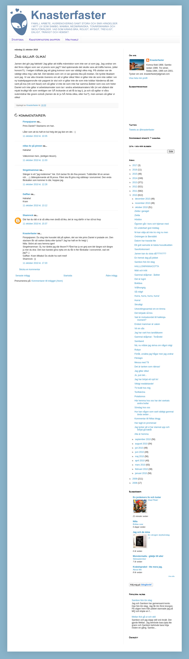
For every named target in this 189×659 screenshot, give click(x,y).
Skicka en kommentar (29, 269)
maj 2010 (140, 456)
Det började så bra (143, 313)
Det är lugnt (140, 279)
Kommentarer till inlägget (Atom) (47, 281)
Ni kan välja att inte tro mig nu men (151, 232)
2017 (135, 165)
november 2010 (143, 203)
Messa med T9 (141, 362)
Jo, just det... (140, 375)
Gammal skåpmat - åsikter (147, 275)
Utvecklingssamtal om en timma (149, 309)
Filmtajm (138, 358)
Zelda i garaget (141, 211)
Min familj (71, 39)
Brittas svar (138, 524)
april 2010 (140, 460)
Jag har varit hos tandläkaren (148, 332)
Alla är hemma (141, 434)
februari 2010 (141, 469)
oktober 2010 (141, 207)
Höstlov (138, 219)
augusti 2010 (141, 443)
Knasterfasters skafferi (44, 39)
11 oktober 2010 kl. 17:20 (35, 263)
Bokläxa (138, 283)
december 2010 (143, 199)
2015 (135, 174)
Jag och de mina (141, 532)
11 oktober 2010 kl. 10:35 (35, 136)
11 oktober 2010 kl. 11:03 (35, 160)
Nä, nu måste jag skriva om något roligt (153, 345)
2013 (135, 182)
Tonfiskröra (139, 392)
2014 (135, 178)
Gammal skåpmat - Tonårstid (148, 337)
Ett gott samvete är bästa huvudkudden (153, 245)
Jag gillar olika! (141, 371)
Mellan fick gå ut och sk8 (144, 617)
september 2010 (143, 439)
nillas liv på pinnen (32, 146)
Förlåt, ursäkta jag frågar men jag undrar (154, 354)
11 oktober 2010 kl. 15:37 (35, 223)
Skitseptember (139, 559)
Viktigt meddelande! (144, 383)
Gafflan (26, 194)
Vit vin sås (139, 328)
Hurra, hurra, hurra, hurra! (146, 296)
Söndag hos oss (142, 407)
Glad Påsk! (153, 500)
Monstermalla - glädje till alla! (148, 556)
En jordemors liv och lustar (147, 497)
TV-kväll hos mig (142, 388)
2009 (135, 478)
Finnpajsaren (29, 121)
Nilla (135, 521)
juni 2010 (139, 452)
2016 (135, 169)
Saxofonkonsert (142, 249)
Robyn (137, 349)
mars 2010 (140, 464)
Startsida (18, 39)
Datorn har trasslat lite (145, 240)
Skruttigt (138, 304)
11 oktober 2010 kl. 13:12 (35, 205)
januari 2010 (141, 473)
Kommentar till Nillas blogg (147, 418)
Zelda (137, 215)
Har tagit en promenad (145, 423)
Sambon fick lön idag (144, 262)
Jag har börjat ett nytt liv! (146, 379)
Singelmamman (31, 170)
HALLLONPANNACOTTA (146, 266)
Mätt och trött (140, 270)
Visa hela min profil (138, 78)
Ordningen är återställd (145, 236)
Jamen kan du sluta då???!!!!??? (150, 253)
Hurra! (137, 300)
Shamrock (28, 215)
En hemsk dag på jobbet (146, 258)
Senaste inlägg (22, 275)
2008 (135, 483)
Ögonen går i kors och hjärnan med (151, 224)
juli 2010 (139, 448)
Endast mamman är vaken (147, 324)
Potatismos (139, 396)
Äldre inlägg (111, 275)
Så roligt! (138, 292)
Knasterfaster (30, 233)
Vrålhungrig (140, 287)
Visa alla (171, 576)
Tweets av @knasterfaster (141, 129)
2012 (135, 186)
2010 (135, 195)
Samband (139, 341)
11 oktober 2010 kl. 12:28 (35, 184)
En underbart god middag (146, 228)
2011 (135, 191)
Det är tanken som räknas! (147, 366)
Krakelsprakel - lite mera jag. (147, 567)
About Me (137, 570)
